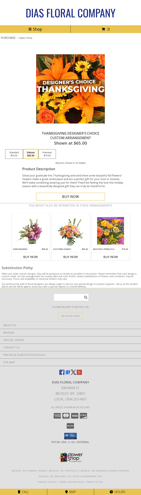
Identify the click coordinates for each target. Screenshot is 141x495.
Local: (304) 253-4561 (70, 399)
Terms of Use (94, 482)
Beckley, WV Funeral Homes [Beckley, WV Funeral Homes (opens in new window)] (29, 470)
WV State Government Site (85, 476)
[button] (70, 436)
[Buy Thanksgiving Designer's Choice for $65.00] (70, 196)
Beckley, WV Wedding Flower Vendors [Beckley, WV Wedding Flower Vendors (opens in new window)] (105, 470)
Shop (35, 29)
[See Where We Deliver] (70, 315)
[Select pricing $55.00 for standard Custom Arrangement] (14, 154)
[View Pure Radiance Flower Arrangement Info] (30, 230)
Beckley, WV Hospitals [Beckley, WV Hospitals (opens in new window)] (63, 470)
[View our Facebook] (61, 374)
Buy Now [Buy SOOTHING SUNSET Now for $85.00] (70, 257)
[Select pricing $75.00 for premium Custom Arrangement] (47, 154)
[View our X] (73, 374)
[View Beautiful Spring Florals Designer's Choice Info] (110, 230)
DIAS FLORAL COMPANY (70, 12)
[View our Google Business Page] (67, 374)
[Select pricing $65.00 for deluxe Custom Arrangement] (31, 154)
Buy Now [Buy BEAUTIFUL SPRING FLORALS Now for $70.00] (110, 257)
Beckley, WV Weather (52, 476)
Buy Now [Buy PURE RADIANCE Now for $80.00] (30, 257)
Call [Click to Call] (23, 492)
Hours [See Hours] (117, 492)
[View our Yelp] (79, 374)
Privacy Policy (47, 482)
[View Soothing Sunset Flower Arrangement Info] (70, 230)
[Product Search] (71, 297)
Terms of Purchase (71, 482)
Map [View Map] (70, 492)
